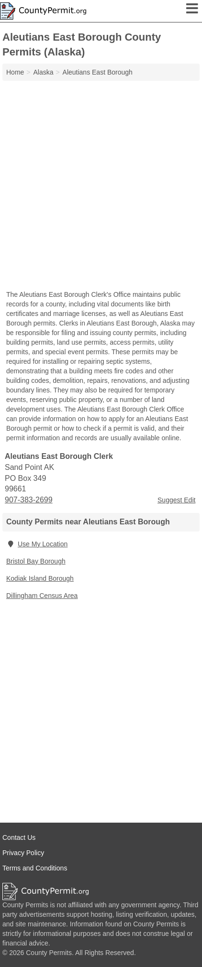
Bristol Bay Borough (36, 561)
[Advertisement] (101, 186)
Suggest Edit (176, 500)
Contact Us (18, 837)
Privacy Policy (23, 853)
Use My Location (36, 544)
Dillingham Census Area (42, 595)
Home (15, 72)
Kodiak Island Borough (40, 578)
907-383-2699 (29, 500)
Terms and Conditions (34, 868)
